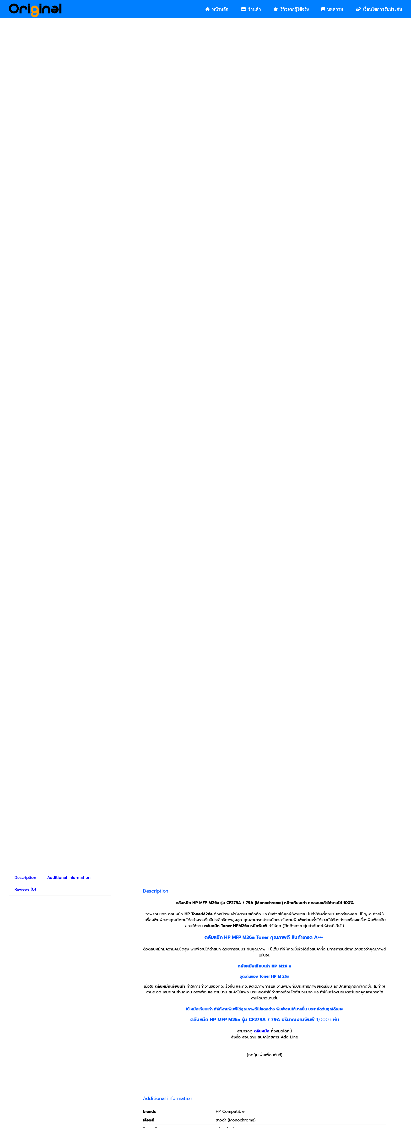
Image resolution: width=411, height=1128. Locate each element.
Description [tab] (25, 878)
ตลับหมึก (261, 1031)
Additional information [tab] (68, 878)
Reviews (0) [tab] (25, 889)
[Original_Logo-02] (35, 5)
